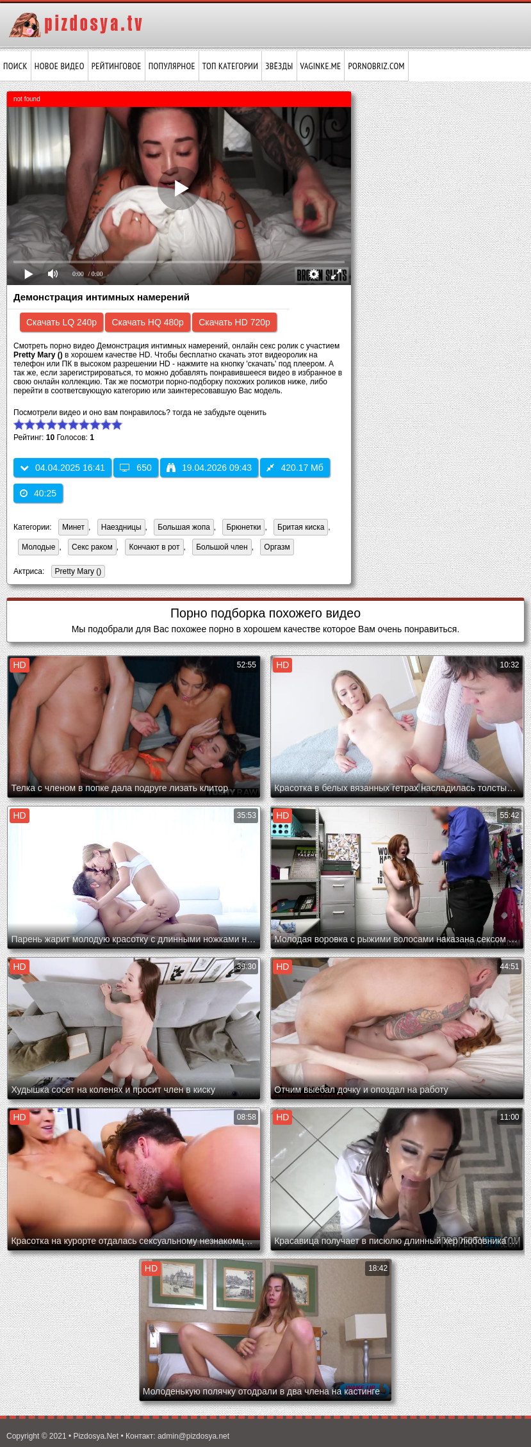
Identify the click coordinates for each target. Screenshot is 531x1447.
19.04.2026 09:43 (209, 467)
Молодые (38, 547)
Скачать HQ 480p (147, 322)
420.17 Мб (294, 467)
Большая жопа (184, 527)
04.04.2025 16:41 (62, 467)
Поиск (15, 66)
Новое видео (60, 66)
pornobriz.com (376, 66)
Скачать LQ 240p (61, 322)
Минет (73, 527)
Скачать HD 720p (234, 322)
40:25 (38, 493)
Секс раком (92, 547)
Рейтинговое (117, 66)
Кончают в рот (154, 547)
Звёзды (279, 66)
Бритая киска (300, 527)
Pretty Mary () (76, 572)
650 (135, 467)
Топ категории (230, 66)
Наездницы (121, 527)
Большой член (221, 547)
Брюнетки (243, 527)
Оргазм (277, 547)
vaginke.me (320, 66)
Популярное (172, 66)
